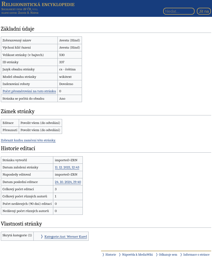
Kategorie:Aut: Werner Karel (65, 236)
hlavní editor (9, 13)
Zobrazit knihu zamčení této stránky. (28, 140)
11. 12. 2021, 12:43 (67, 167)
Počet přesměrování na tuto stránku (29, 91)
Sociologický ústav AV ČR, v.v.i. (19, 9)
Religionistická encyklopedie (38, 4)
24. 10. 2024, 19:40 (68, 182)
